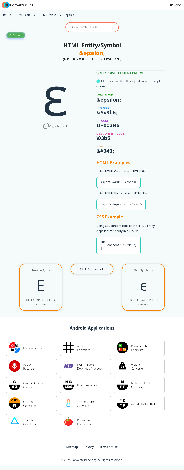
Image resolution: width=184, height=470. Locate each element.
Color (175, 5)
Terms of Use (109, 450)
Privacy (89, 450)
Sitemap (72, 450)
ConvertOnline (17, 5)
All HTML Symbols (92, 273)
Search (15, 35)
